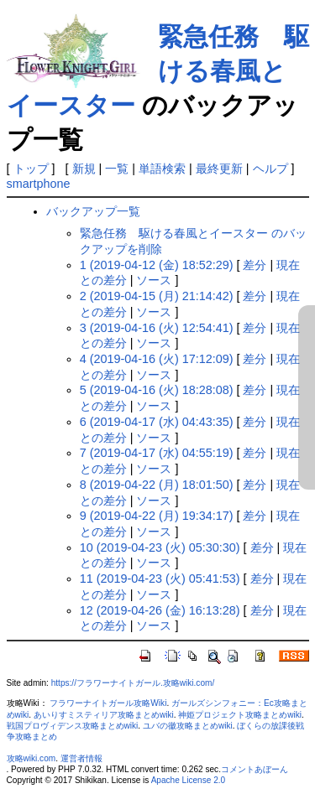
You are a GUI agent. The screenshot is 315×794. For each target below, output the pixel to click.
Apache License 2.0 (188, 780)
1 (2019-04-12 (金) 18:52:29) (157, 265)
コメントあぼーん (254, 769)
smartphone (39, 183)
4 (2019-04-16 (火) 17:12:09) (157, 359)
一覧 (117, 168)
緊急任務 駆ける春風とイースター (158, 71)
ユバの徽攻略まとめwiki (188, 725)
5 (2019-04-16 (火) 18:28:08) (157, 390)
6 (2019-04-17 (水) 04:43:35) (157, 421)
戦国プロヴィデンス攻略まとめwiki (73, 725)
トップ (31, 168)
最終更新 (219, 168)
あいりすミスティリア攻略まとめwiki (104, 714)
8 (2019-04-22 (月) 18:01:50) (157, 484)
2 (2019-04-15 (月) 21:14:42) (157, 296)
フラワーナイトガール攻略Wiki (108, 703)
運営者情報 (81, 758)
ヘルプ (270, 168)
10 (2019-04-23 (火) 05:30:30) (160, 547)
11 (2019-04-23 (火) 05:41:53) (160, 578)
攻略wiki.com (31, 758)
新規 (84, 168)
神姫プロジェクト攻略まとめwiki (240, 714)
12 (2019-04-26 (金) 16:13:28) (160, 610)
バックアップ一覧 (93, 211)
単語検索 (162, 168)
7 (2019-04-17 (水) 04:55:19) (157, 452)
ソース (153, 280)
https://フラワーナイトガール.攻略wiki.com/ (132, 683)
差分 (254, 265)
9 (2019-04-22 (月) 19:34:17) (157, 515)
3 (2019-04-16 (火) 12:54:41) (157, 328)
